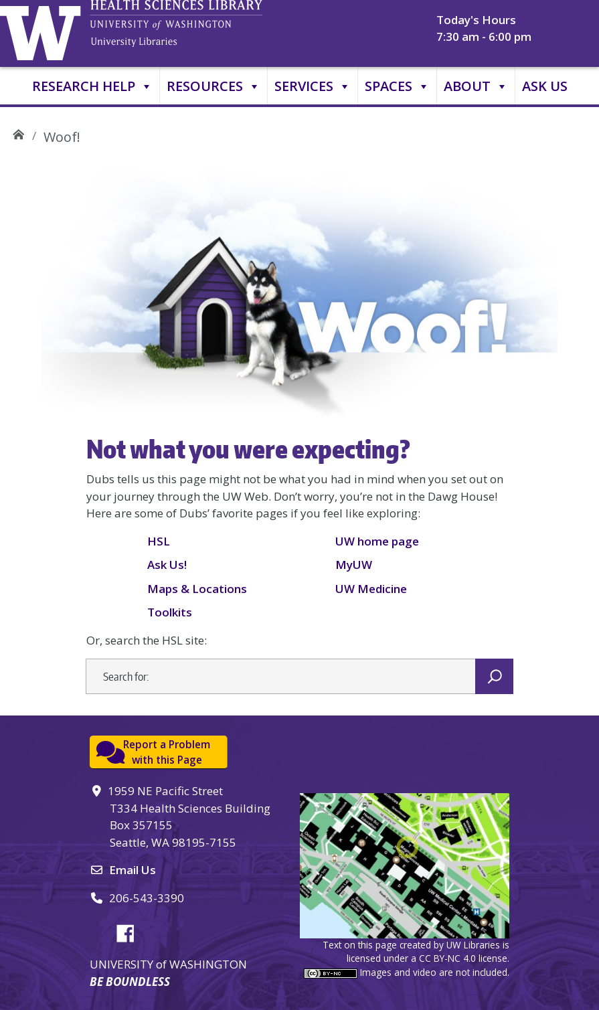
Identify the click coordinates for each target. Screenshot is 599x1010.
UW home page (377, 541)
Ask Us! (167, 564)
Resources (213, 86)
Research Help (92, 86)
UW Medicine (371, 588)
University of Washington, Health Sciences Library (197, 30)
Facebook (130, 931)
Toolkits (169, 612)
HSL (158, 541)
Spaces (397, 86)
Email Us (132, 869)
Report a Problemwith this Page (166, 752)
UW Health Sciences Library (18, 132)
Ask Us (545, 86)
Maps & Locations (197, 588)
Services (312, 86)
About (476, 86)
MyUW (353, 564)
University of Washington (43, 30)
